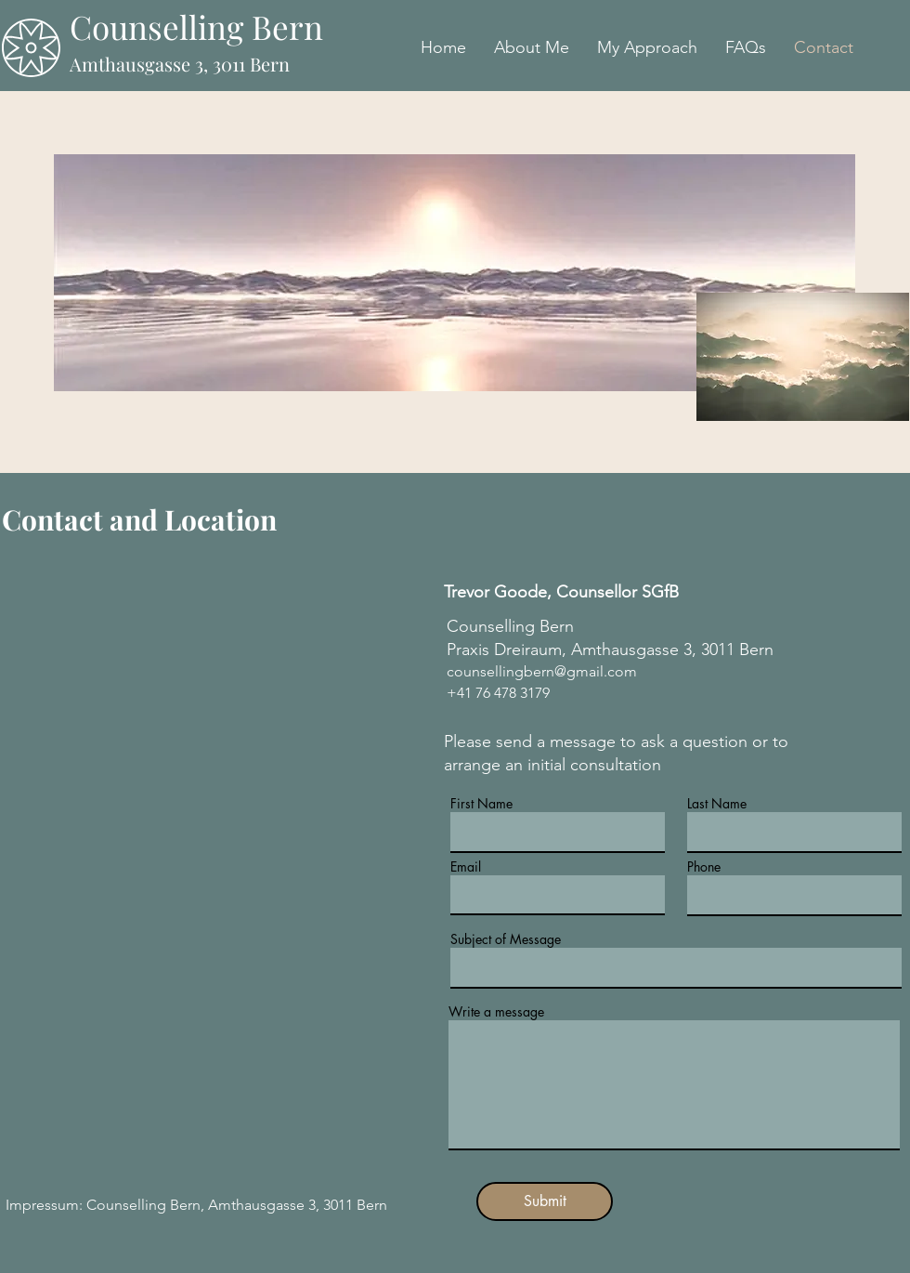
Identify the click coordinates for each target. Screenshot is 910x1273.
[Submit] (544, 1201)
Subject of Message (505, 939)
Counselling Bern (196, 26)
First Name (481, 803)
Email (465, 866)
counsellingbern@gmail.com (542, 671)
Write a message (496, 1011)
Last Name (717, 803)
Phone (704, 866)
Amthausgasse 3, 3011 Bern (180, 63)
